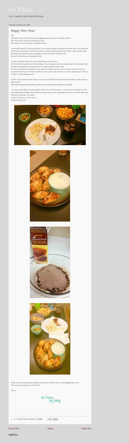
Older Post (86, 428)
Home (50, 428)
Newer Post (14, 428)
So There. (22, 9)
